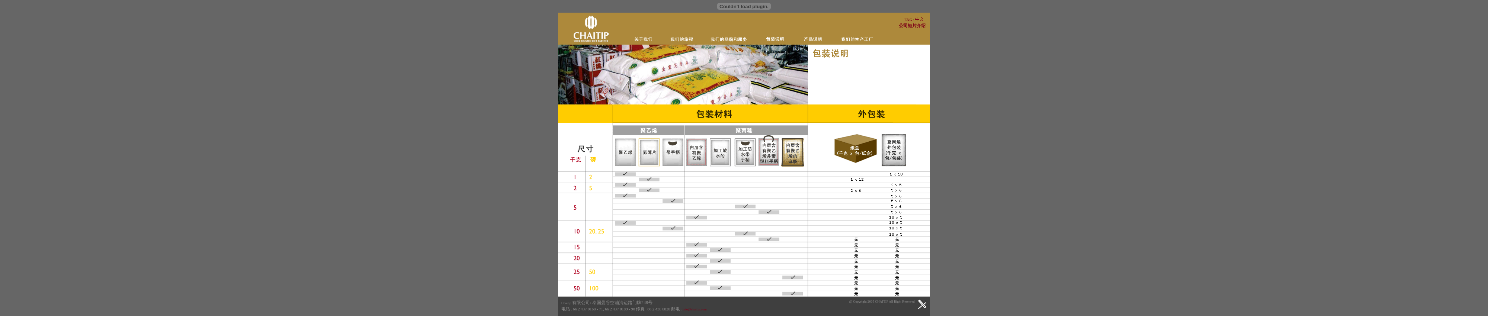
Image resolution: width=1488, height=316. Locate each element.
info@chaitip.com (695, 309)
